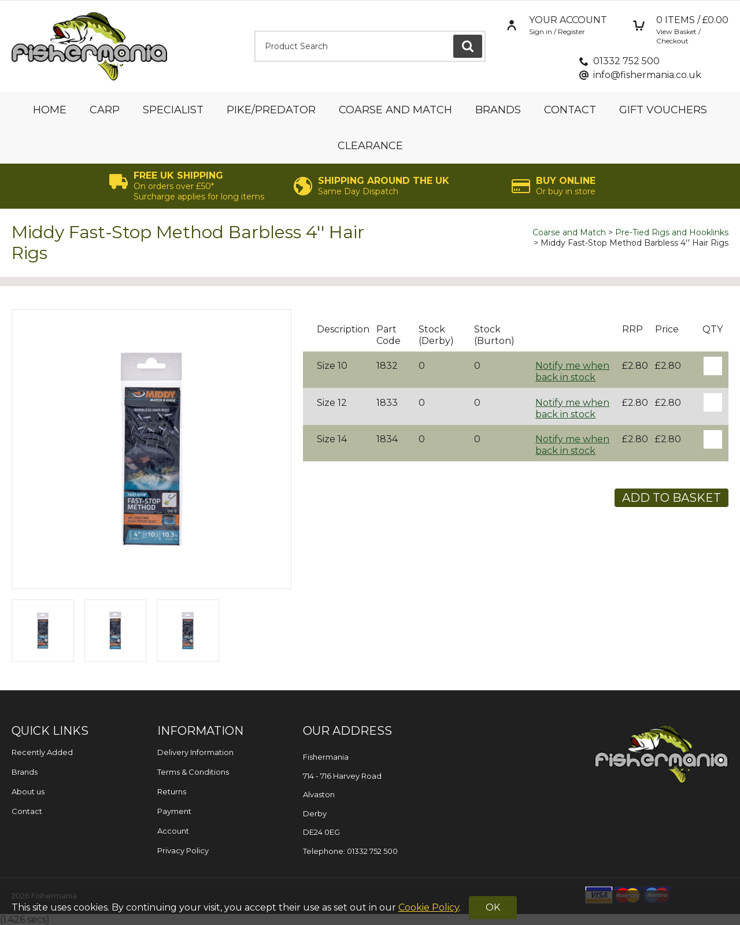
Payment (174, 811)
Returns (171, 791)
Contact (570, 109)
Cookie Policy (428, 907)
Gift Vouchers (663, 109)
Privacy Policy (183, 850)
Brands (498, 109)
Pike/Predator (271, 109)
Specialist (173, 109)
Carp (105, 109)
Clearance (370, 145)
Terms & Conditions (193, 771)
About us (28, 791)
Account (173, 830)
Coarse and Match (395, 109)
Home (49, 109)
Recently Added (42, 752)
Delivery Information (195, 752)
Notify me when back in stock (572, 371)
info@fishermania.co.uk (647, 74)
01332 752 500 (626, 61)
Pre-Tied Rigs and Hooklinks (671, 232)
